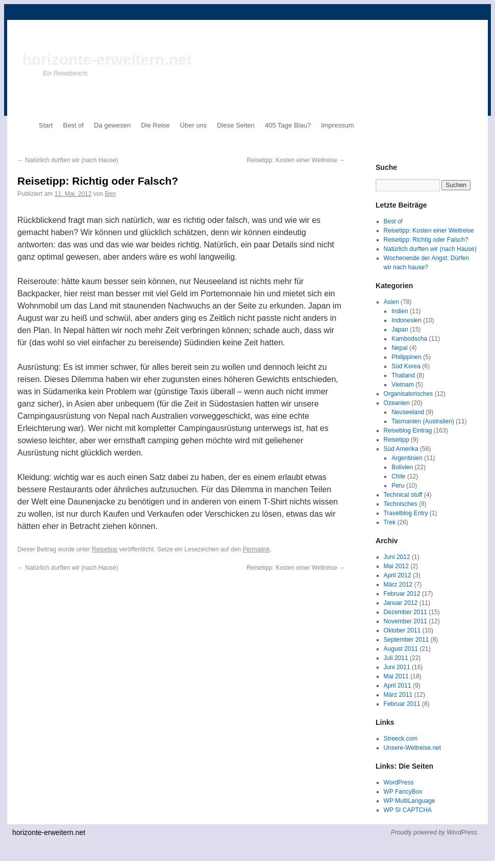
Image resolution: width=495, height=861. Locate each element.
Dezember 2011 (405, 612)
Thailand (403, 375)
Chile (398, 476)
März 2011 (398, 694)
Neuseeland (407, 412)
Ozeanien (397, 403)
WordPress (399, 782)
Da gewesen (112, 125)
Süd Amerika (401, 448)
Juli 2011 (396, 658)
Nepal (399, 347)
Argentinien (407, 458)
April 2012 (397, 575)
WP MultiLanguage (409, 800)
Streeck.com (401, 738)
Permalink (255, 549)
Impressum (337, 125)
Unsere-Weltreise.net (412, 747)
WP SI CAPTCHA (408, 810)
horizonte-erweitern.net (107, 59)
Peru (397, 485)
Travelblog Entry (406, 513)
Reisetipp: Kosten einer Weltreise (295, 160)
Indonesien (406, 320)
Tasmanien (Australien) (422, 421)
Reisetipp (104, 549)
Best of (73, 125)
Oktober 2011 (402, 630)
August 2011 (401, 648)
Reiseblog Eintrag (408, 430)
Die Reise (155, 125)
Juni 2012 (397, 557)
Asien (391, 302)
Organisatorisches (408, 393)
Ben (110, 193)
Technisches (400, 504)
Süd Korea (405, 366)
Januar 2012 (401, 602)
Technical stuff (403, 494)
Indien (399, 311)
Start (46, 125)
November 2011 (405, 621)
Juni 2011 (397, 667)
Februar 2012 (402, 593)
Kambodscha (409, 338)
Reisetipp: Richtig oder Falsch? (426, 239)
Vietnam (402, 384)
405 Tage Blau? (288, 125)
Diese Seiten (236, 125)
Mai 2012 (396, 566)
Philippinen (406, 357)
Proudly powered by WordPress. (435, 832)
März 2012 (398, 584)
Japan (399, 329)
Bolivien (402, 467)
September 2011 (406, 639)
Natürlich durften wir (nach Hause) (67, 160)
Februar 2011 (402, 703)
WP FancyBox (403, 791)
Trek (390, 522)
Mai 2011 (396, 676)
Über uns (193, 125)
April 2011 (397, 685)
